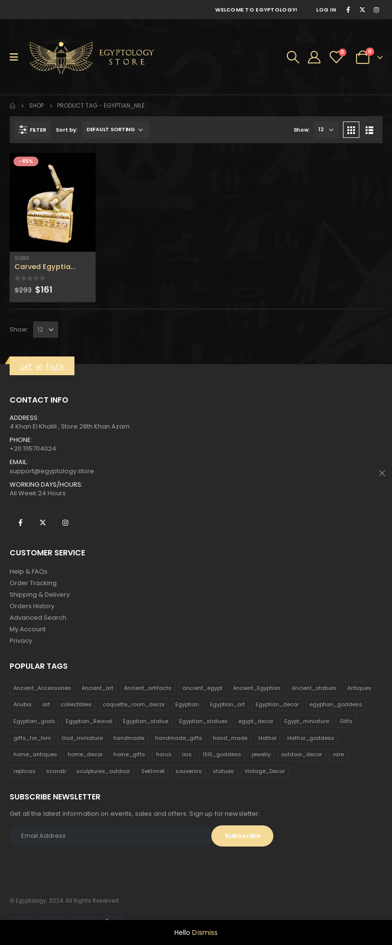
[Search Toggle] (293, 57)
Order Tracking (33, 583)
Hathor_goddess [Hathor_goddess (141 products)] (310, 738)
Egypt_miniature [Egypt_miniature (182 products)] (306, 721)
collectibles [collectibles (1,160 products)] (76, 704)
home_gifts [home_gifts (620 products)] (129, 754)
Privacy (21, 640)
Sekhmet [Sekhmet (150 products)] (153, 771)
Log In (326, 9)
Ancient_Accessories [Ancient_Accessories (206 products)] (42, 688)
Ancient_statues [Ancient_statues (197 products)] (314, 688)
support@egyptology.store (52, 471)
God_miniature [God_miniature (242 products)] (82, 738)
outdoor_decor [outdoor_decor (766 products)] (301, 754)
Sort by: (66, 130)
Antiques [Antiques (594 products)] (359, 688)
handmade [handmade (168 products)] (128, 738)
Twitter (42, 522)
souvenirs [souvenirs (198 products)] (188, 771)
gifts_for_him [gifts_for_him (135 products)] (32, 738)
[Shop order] (115, 129)
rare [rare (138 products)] (338, 754)
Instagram (65, 522)
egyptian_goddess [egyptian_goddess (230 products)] (335, 704)
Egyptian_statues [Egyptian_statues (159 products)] (203, 721)
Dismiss (205, 932)
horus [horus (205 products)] (164, 754)
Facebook (20, 522)
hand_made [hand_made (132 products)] (230, 738)
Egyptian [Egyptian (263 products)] (187, 704)
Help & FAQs (29, 571)
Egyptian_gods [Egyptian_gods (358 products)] (34, 721)
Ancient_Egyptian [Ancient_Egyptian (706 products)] (257, 688)
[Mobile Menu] (17, 57)
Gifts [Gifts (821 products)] (346, 721)
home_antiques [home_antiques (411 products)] (35, 754)
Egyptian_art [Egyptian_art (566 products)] (227, 704)
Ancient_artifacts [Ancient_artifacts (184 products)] (148, 688)
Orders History (32, 606)
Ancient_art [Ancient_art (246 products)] (97, 688)
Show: (302, 130)
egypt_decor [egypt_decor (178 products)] (255, 721)
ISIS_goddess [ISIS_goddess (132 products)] (222, 754)
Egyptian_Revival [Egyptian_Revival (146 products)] (89, 721)
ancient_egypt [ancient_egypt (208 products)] (202, 688)
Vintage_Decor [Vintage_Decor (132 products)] (265, 771)
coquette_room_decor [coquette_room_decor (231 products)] (134, 704)
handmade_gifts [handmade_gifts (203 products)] (178, 738)
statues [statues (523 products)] (223, 771)
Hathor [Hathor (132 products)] (267, 738)
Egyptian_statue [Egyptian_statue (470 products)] (145, 721)
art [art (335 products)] (46, 704)
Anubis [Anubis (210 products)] (22, 704)
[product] (53, 202)
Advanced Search (38, 617)
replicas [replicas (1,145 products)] (24, 771)
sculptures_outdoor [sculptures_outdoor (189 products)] (103, 771)
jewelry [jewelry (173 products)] (261, 754)
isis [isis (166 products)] (187, 754)
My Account (28, 629)
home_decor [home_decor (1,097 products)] (85, 754)
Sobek (21, 258)
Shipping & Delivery (40, 594)
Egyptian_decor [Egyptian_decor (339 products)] (277, 704)
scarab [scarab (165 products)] (56, 771)
